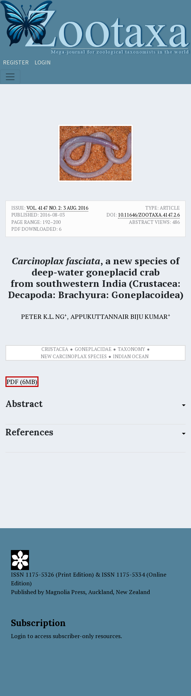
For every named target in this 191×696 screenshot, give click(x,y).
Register (16, 62)
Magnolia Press (65, 592)
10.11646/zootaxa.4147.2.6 (149, 214)
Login (42, 62)
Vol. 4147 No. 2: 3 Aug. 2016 (57, 208)
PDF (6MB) (22, 381)
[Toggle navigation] (10, 77)
